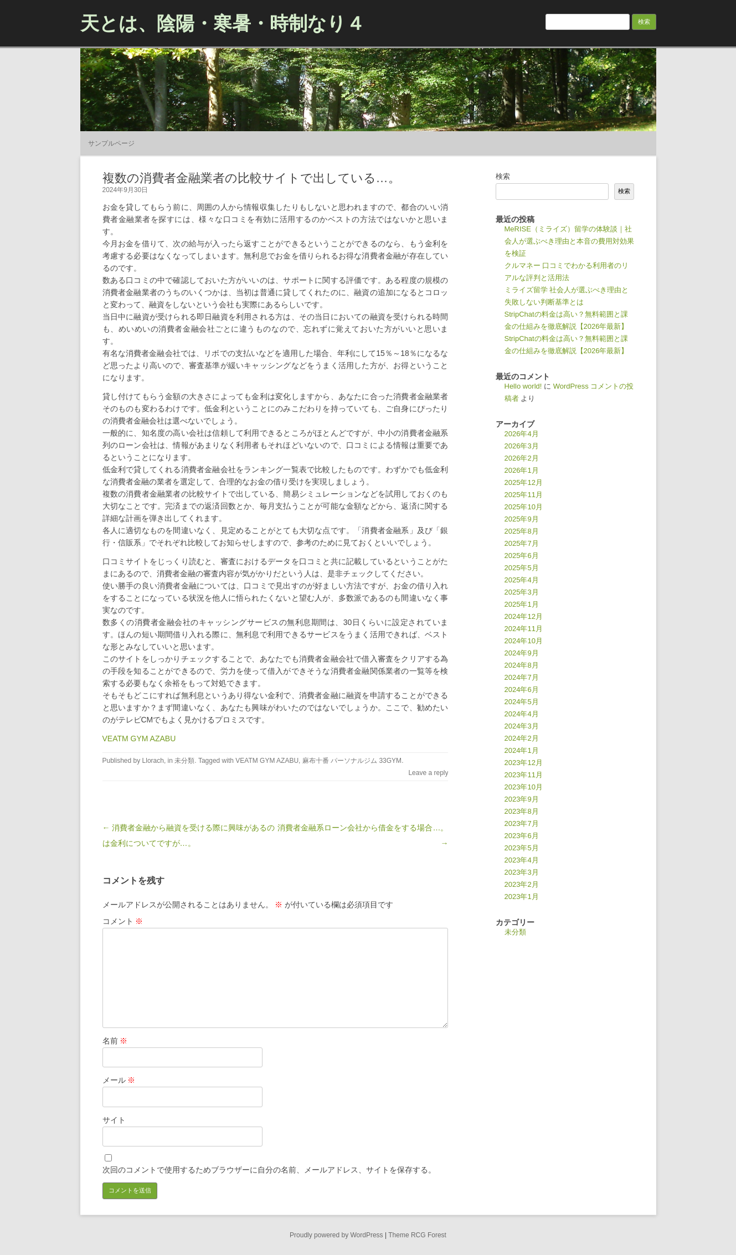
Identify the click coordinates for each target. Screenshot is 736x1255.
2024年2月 (522, 738)
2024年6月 (522, 689)
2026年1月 (522, 470)
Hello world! (523, 386)
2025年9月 (522, 519)
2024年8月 (522, 665)
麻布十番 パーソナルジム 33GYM (352, 761)
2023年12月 (524, 762)
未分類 (184, 761)
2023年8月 (522, 811)
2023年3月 (522, 872)
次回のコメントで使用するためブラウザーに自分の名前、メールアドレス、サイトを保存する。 (269, 1169)
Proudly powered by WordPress (336, 1235)
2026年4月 (522, 434)
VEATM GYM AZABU (139, 738)
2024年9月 (522, 653)
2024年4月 (522, 714)
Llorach (153, 761)
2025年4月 (522, 580)
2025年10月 (524, 507)
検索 (503, 176)
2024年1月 (522, 750)
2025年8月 (522, 531)
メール (119, 1080)
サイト (114, 1119)
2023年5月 (522, 848)
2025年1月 (522, 604)
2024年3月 (522, 726)
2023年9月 (522, 799)
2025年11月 (524, 494)
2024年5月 (522, 702)
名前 (115, 1040)
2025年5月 (522, 568)
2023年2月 (522, 884)
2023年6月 (522, 835)
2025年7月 (522, 543)
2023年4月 (522, 860)
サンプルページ (111, 143)
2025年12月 (524, 482)
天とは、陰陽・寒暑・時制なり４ (222, 23)
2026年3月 (522, 446)
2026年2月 (522, 458)
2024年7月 (522, 677)
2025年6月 (522, 555)
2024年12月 (524, 616)
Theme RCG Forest (417, 1235)
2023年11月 (524, 775)
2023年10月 (524, 787)
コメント (122, 921)
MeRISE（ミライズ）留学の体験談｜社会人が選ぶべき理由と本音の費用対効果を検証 (569, 241)
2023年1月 (522, 896)
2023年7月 (522, 823)
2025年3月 (522, 592)
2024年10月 (524, 641)
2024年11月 (524, 628)
